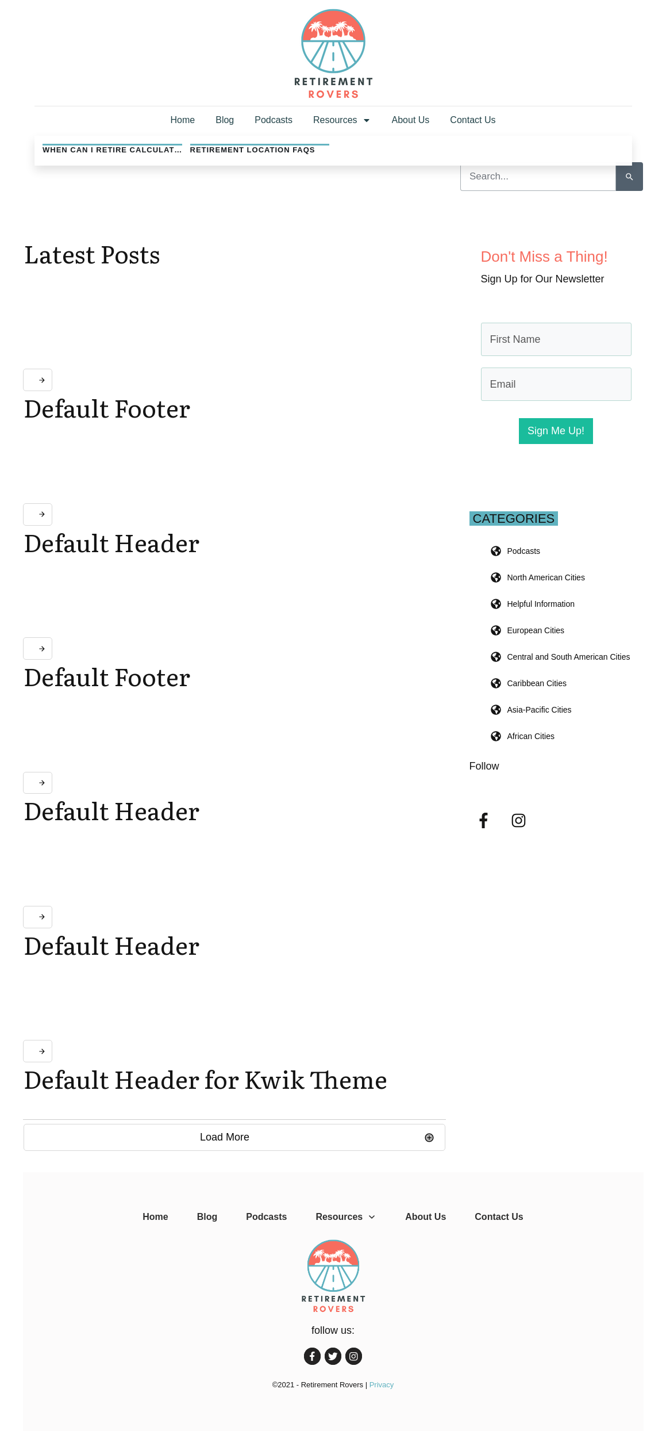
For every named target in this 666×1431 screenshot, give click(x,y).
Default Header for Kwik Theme (205, 1078)
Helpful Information (541, 604)
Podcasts (524, 551)
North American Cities (546, 577)
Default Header (111, 542)
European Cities (536, 630)
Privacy (381, 1384)
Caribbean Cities (537, 683)
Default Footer (107, 407)
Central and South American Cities (568, 656)
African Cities (531, 736)
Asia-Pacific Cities (539, 709)
